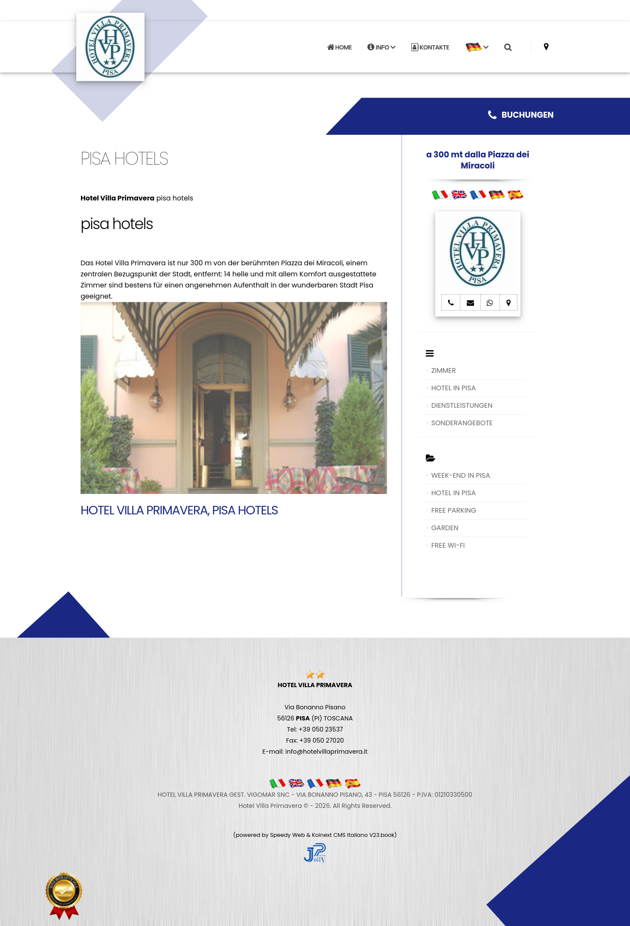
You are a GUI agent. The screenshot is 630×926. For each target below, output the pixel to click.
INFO (381, 47)
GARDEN (445, 528)
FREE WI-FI (448, 545)
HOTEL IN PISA (453, 388)
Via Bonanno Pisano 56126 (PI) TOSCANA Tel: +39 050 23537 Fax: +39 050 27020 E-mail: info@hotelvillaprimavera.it (315, 718)
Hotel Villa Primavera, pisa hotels (179, 510)
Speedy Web (287, 835)
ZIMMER (443, 370)
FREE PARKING (453, 510)
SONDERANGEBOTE (462, 423)
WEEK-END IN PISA (460, 475)
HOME (339, 47)
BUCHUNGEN (521, 115)
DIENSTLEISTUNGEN (462, 405)
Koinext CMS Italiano (340, 835)
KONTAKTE (430, 47)
